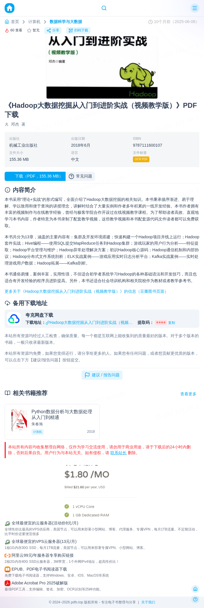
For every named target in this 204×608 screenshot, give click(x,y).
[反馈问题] (195, 599)
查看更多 (188, 394)
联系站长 (118, 452)
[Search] (104, 8)
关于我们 (148, 602)
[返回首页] (195, 589)
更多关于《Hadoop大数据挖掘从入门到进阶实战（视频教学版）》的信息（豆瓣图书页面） (86, 291)
